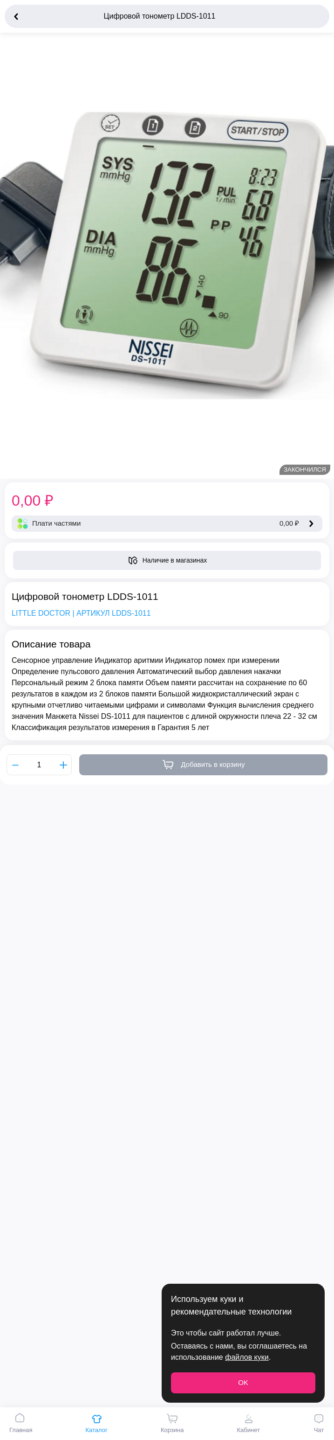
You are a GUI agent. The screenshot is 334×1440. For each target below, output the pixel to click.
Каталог (97, 1423)
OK (243, 1382)
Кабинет (248, 1423)
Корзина (172, 1423)
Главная (20, 1423)
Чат (319, 1423)
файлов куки (246, 1357)
